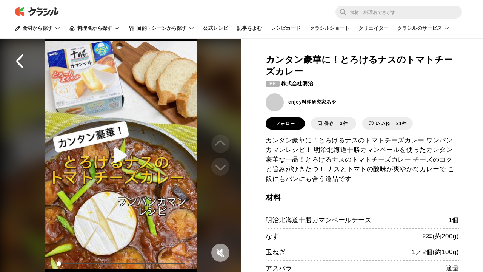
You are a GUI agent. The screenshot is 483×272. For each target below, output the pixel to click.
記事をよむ (249, 28)
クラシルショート (329, 28)
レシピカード (286, 28)
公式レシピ (215, 28)
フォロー (285, 123)
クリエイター (373, 28)
